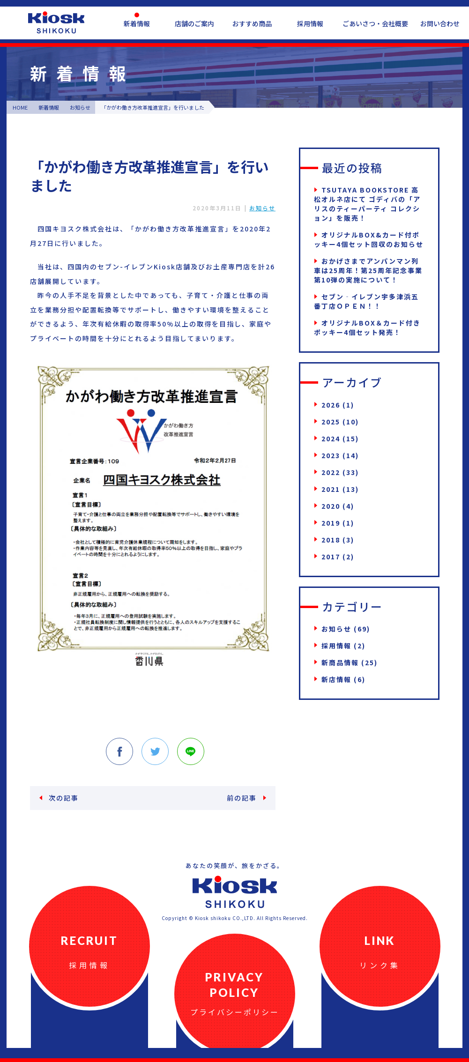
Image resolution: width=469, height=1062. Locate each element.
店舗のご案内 (194, 23)
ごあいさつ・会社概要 (375, 23)
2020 (330, 506)
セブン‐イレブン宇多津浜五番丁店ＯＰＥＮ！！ (366, 301)
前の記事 (242, 797)
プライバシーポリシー (234, 1011)
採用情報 (310, 23)
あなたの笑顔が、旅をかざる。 (235, 865)
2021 (330, 489)
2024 (330, 438)
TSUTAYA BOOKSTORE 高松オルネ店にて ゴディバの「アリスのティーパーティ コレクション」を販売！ (367, 204)
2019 (330, 522)
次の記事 (64, 797)
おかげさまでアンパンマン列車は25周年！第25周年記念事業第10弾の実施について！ (368, 270)
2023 (330, 455)
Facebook (119, 751)
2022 (330, 472)
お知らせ (262, 208)
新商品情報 (340, 662)
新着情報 (137, 23)
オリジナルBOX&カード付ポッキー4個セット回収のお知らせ (369, 239)
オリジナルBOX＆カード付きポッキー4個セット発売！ (367, 327)
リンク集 (380, 965)
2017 (330, 556)
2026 (330, 404)
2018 (330, 539)
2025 (330, 421)
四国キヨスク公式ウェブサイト (56, 22)
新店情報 (336, 679)
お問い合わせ (440, 23)
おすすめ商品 (252, 23)
